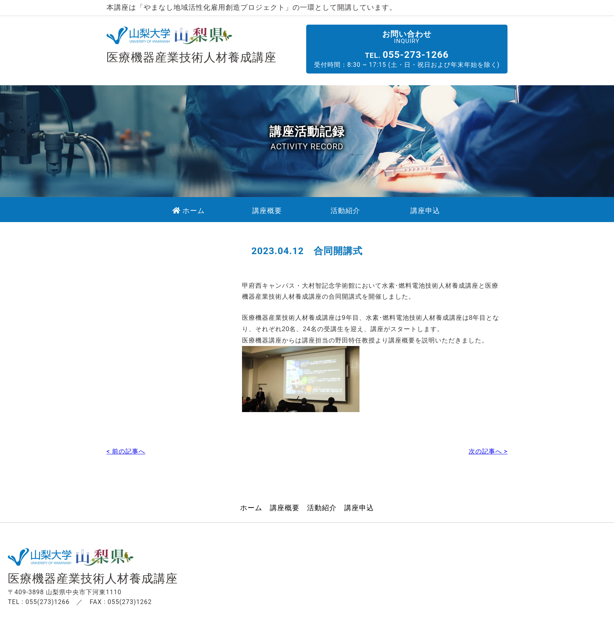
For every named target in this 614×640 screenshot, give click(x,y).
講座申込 (359, 503)
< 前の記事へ (126, 446)
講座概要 (285, 503)
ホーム (251, 503)
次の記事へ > (488, 446)
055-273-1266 (426, 54)
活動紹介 (322, 503)
